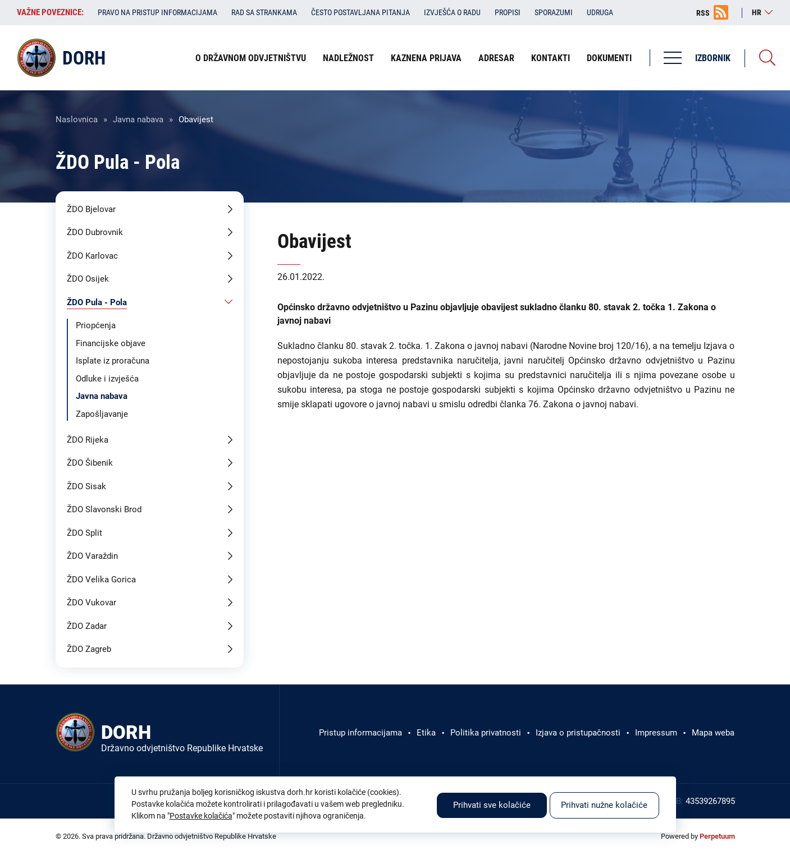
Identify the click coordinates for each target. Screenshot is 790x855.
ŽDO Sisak (86, 486)
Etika (426, 733)
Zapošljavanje (102, 414)
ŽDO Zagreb (89, 649)
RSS (703, 12)
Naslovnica (77, 119)
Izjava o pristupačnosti (578, 733)
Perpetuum (717, 836)
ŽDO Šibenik (90, 463)
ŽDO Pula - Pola (97, 302)
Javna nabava (138, 119)
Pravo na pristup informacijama (157, 12)
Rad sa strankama (264, 12)
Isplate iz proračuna (112, 361)
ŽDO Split (84, 533)
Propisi (507, 12)
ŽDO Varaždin (92, 556)
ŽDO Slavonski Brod (104, 509)
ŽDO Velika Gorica (101, 579)
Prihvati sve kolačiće (492, 805)
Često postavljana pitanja (360, 12)
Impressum (656, 733)
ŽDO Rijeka (87, 440)
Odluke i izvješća (107, 379)
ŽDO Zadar (87, 626)
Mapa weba (713, 733)
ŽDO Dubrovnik (95, 232)
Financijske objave (110, 343)
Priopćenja (96, 325)
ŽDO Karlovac (92, 256)
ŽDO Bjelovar (91, 209)
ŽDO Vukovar (91, 602)
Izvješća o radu (452, 12)
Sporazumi (554, 12)
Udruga (600, 12)
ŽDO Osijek (88, 279)
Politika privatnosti (485, 733)
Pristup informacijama (360, 733)
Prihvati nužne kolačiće (604, 805)
